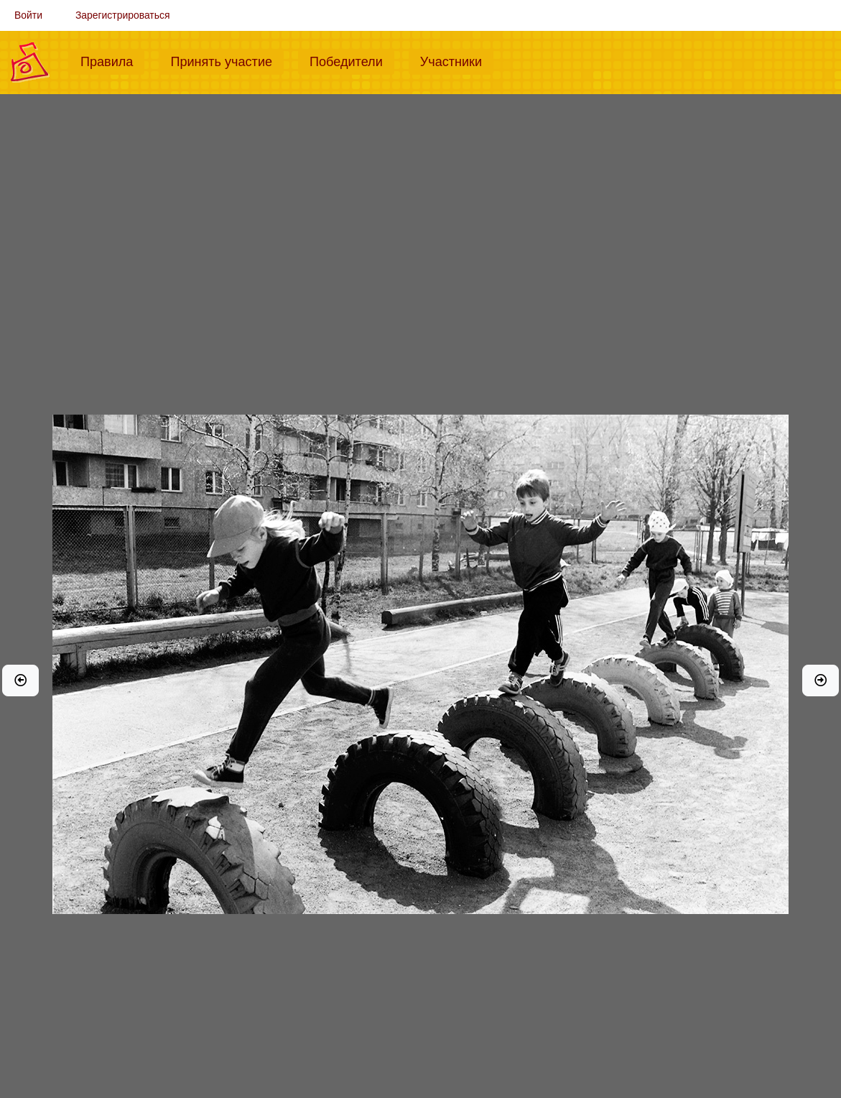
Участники (456, 60)
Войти (28, 15)
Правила (112, 60)
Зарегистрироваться (122, 15)
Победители (352, 60)
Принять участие (227, 60)
